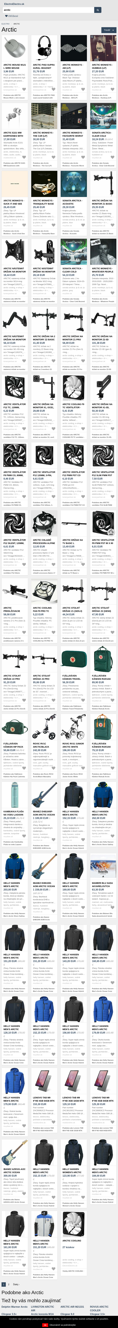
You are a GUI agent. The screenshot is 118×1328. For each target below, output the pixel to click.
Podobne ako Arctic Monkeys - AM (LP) (70, 96)
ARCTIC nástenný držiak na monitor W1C (44, 271)
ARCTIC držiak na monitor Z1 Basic (102, 202)
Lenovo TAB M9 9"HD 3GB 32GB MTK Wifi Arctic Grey (73, 1100)
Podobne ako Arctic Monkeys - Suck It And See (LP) (14, 233)
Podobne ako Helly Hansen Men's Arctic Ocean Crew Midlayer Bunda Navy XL (44, 991)
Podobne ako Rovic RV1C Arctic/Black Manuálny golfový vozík (43, 776)
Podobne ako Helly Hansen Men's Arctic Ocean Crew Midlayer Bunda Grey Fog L (44, 1277)
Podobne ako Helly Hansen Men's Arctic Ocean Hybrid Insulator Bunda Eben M (73, 1062)
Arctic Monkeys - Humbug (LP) (102, 66)
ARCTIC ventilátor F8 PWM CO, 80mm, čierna (15, 475)
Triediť (107, 30)
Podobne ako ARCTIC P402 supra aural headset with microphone (44, 97)
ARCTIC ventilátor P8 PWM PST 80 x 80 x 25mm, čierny (103, 543)
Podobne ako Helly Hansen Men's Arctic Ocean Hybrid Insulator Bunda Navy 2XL (73, 848)
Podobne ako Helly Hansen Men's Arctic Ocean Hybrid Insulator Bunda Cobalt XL (44, 1062)
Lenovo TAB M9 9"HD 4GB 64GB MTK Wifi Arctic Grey (103, 1100)
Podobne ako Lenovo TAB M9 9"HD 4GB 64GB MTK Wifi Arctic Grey (102, 1130)
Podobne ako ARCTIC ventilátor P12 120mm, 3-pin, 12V (43, 505)
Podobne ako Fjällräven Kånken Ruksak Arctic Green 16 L (101, 708)
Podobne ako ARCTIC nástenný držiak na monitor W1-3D (14, 369)
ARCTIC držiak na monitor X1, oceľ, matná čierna (43, 407)
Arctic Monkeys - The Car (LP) (43, 134)
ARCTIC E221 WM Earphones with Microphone (13, 136)
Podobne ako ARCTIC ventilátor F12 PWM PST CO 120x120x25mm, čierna (74, 505)
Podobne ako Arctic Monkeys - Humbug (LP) (101, 96)
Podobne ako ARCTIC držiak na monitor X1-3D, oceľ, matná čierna (102, 437)
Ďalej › (16, 1284)
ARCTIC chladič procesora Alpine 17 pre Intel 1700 (44, 543)
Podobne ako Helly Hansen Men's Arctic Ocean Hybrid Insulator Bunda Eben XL (44, 1205)
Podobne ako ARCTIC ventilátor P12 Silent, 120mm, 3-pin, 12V (12, 572)
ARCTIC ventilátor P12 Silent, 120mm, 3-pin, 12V (15, 543)
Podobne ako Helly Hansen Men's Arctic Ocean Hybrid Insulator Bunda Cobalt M (14, 1134)
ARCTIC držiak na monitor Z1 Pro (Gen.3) (73, 339)
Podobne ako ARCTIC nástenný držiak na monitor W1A (14, 301)
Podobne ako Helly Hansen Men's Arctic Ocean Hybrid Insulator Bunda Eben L (14, 1273)
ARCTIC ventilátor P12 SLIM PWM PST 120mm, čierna (103, 475)
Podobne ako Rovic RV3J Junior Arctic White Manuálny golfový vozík (73, 776)
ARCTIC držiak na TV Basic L (73, 541)
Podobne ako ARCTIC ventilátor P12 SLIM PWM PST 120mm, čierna (102, 505)
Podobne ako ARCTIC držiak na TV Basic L (71, 571)
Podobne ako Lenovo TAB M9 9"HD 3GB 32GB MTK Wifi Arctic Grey (73, 1130)
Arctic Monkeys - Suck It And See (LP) (14, 203)
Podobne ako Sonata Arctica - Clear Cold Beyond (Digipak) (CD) (103, 165)
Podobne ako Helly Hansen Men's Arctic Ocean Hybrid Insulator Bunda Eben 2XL (73, 991)
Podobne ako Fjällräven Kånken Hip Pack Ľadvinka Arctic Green (14, 776)
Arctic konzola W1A (42, 1314)
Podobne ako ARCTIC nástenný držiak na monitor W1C (44, 301)
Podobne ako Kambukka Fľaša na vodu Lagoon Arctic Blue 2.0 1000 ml (13, 844)
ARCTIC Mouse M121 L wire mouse (15, 66)
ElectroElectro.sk (14, 4)
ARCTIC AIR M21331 (72, 1307)
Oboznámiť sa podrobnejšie (63, 1325)
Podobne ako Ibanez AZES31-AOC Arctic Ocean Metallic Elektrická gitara (14, 1202)
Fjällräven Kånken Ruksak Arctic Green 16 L (102, 679)
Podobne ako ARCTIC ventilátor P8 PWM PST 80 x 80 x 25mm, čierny (103, 572)
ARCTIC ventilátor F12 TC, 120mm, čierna (15, 407)
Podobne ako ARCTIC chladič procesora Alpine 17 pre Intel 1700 (44, 572)
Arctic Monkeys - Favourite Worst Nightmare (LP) (73, 136)
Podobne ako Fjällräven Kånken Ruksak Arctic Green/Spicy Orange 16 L (102, 776)
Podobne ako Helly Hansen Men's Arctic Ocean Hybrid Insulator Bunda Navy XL (73, 916)
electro (5, 24)
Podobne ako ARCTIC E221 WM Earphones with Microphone (14, 165)
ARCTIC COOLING (72, 1240)
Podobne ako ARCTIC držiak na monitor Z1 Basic (102, 232)
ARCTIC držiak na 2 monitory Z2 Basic (44, 338)
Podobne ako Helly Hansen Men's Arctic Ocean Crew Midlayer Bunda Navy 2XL (103, 991)
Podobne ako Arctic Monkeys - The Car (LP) (42, 164)
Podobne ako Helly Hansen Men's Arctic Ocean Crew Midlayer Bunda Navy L (14, 1062)
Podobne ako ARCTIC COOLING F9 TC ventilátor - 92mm (73, 437)
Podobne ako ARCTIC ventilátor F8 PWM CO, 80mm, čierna (12, 505)
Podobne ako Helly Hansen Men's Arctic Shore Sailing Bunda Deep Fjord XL (14, 916)
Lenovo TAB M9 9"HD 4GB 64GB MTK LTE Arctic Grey (44, 1100)
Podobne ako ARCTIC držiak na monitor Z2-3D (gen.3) (101, 369)
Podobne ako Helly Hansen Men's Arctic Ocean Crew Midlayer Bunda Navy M (14, 991)
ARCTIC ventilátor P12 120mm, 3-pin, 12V (44, 475)
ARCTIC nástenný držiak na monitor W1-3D (15, 339)
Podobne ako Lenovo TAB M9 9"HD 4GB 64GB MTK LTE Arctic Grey (43, 1130)
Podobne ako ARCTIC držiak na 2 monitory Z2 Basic (42, 369)
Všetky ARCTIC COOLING (73, 1271)
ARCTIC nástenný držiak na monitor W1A (15, 271)
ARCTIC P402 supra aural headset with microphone (44, 68)
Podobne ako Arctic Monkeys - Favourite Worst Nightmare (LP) (73, 165)
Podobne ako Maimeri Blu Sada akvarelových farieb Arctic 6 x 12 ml (102, 916)
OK (45, 1325)
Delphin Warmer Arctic (15, 1307)
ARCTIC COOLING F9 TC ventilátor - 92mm (73, 407)
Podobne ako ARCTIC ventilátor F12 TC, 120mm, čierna (14, 437)
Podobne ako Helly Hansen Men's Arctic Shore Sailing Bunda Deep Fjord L (103, 844)
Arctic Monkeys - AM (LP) (73, 66)
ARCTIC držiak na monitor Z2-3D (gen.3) (102, 339)
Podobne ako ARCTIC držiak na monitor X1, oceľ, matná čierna (44, 437)
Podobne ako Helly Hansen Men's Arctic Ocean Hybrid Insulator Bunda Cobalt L (103, 1062)
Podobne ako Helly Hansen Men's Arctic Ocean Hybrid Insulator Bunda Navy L (103, 1202)
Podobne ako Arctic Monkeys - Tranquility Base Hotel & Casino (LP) (44, 233)
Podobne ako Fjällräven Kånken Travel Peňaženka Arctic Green (73, 708)
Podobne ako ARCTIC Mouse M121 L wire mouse (14, 96)
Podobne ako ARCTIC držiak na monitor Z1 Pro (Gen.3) (72, 369)
